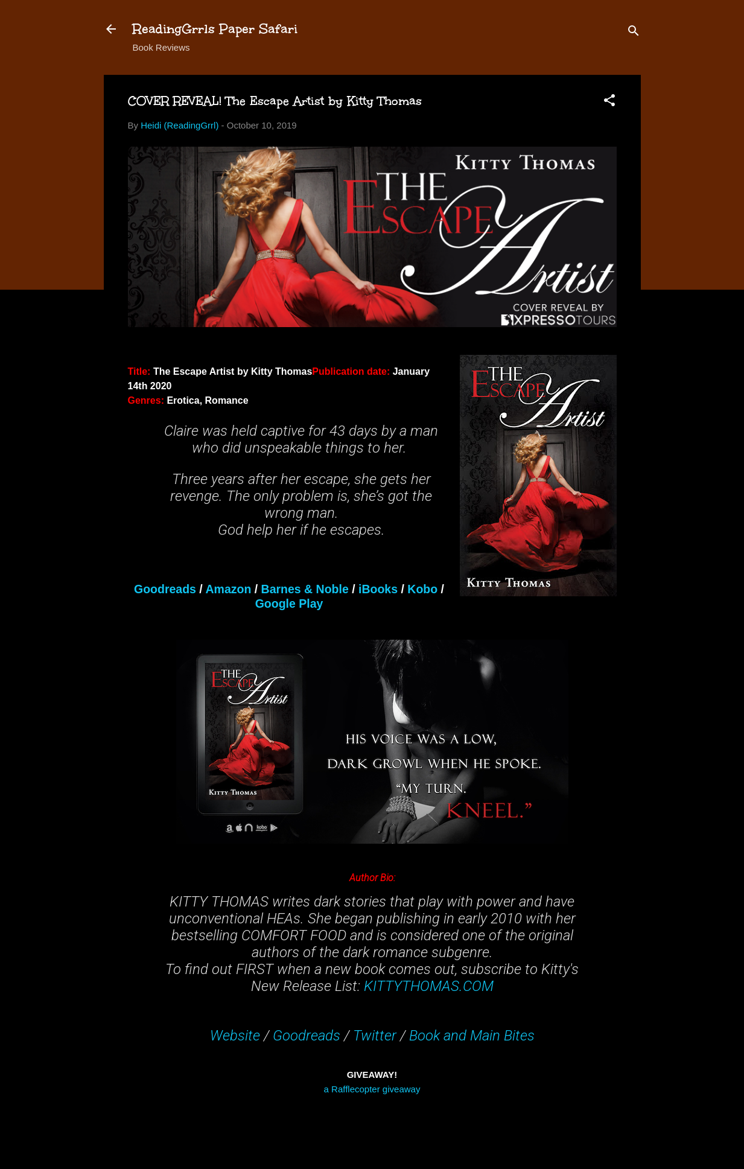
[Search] (633, 32)
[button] (609, 102)
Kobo (422, 589)
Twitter (374, 1035)
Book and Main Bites (472, 1035)
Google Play (289, 603)
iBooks (378, 589)
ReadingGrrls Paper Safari (215, 28)
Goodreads (165, 589)
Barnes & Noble (305, 589)
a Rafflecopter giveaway (372, 1089)
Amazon (228, 589)
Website (235, 1035)
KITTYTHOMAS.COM (429, 986)
